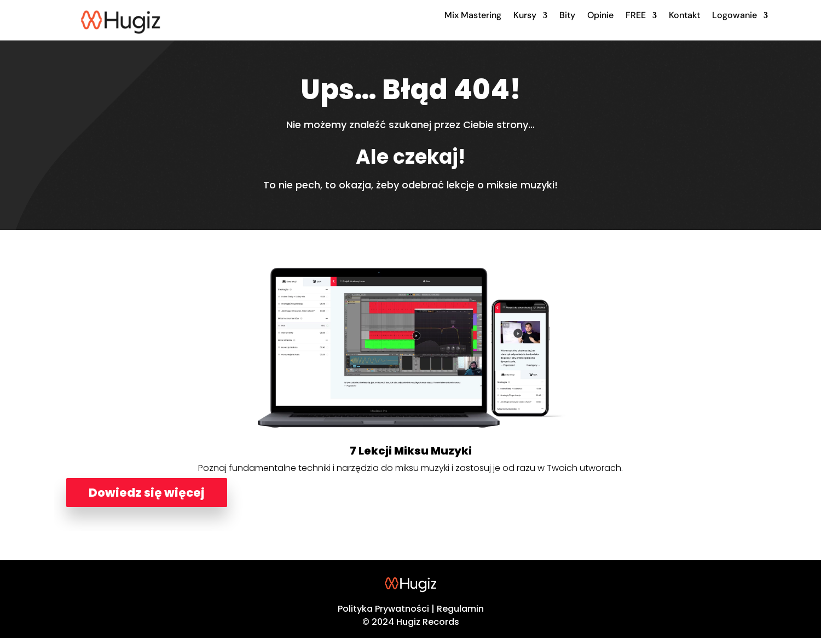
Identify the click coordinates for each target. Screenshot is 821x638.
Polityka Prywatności (383, 608)
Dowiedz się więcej (147, 493)
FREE (636, 15)
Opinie (600, 15)
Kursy (524, 15)
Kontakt (684, 15)
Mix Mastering (472, 15)
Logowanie (734, 15)
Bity (567, 15)
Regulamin (460, 608)
